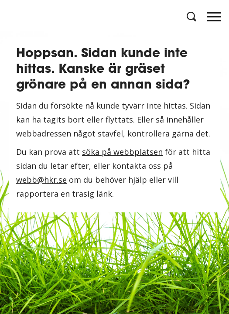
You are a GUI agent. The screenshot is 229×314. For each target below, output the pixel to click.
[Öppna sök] (190, 16)
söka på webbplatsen (122, 152)
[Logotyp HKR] (15, 16)
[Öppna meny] (214, 19)
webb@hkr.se (41, 179)
